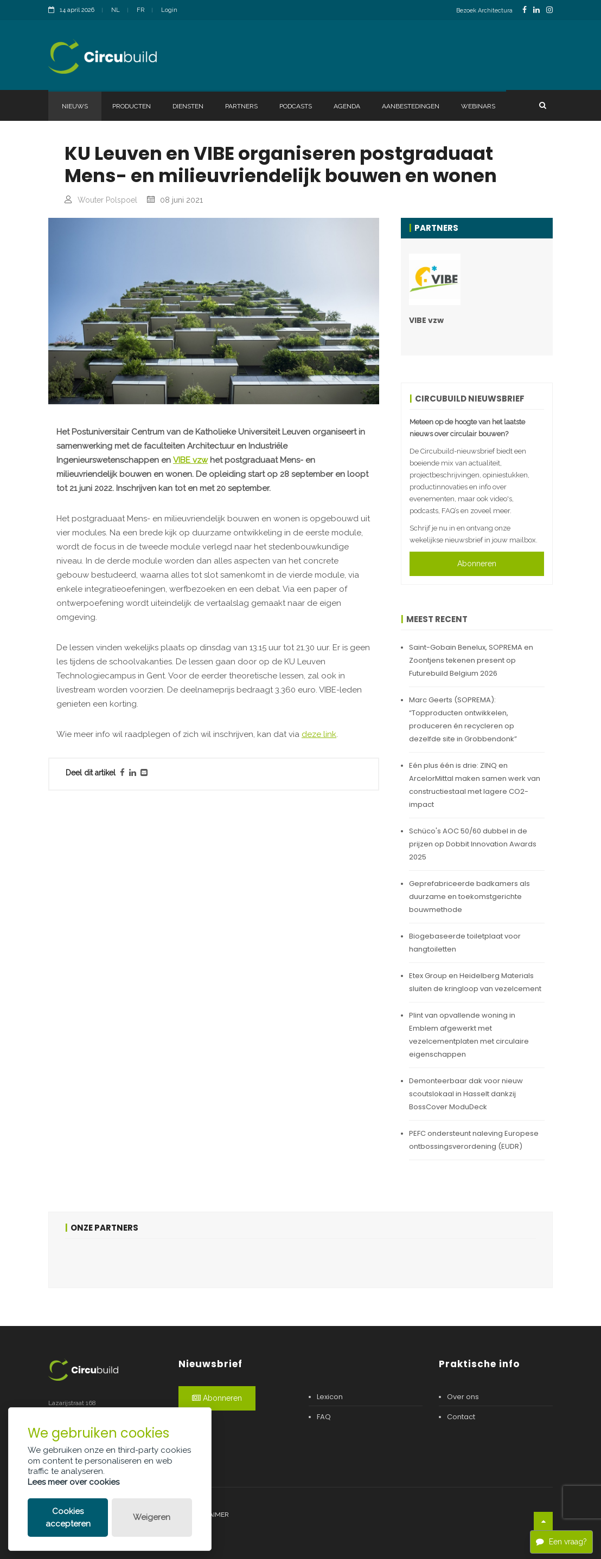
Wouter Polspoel (107, 200)
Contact (461, 1417)
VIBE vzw (190, 460)
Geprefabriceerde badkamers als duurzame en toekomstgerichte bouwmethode (469, 896)
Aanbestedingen (410, 106)
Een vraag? (561, 1541)
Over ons (463, 1397)
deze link (319, 734)
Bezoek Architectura (484, 10)
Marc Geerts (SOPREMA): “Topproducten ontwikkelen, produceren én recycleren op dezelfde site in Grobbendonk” (463, 719)
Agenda (347, 106)
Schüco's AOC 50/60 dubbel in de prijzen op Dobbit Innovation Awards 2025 (472, 844)
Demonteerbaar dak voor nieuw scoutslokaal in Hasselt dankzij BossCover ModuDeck (466, 1094)
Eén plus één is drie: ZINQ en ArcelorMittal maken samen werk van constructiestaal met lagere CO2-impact (474, 785)
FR (140, 10)
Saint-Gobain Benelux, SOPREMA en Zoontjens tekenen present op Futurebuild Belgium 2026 (471, 660)
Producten (131, 106)
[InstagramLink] (549, 10)
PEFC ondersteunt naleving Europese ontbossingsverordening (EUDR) (474, 1140)
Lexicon (330, 1397)
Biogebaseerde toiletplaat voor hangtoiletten (465, 942)
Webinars (478, 106)
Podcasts (295, 106)
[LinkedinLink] (536, 10)
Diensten (187, 106)
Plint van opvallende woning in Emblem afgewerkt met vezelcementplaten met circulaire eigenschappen (469, 1034)
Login (169, 10)
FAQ (324, 1417)
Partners (241, 106)
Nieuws (75, 106)
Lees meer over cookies (73, 1482)
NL (115, 10)
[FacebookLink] (524, 10)
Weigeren (151, 1517)
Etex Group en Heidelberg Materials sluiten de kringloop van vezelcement (475, 982)
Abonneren (476, 563)
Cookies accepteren (68, 1517)
